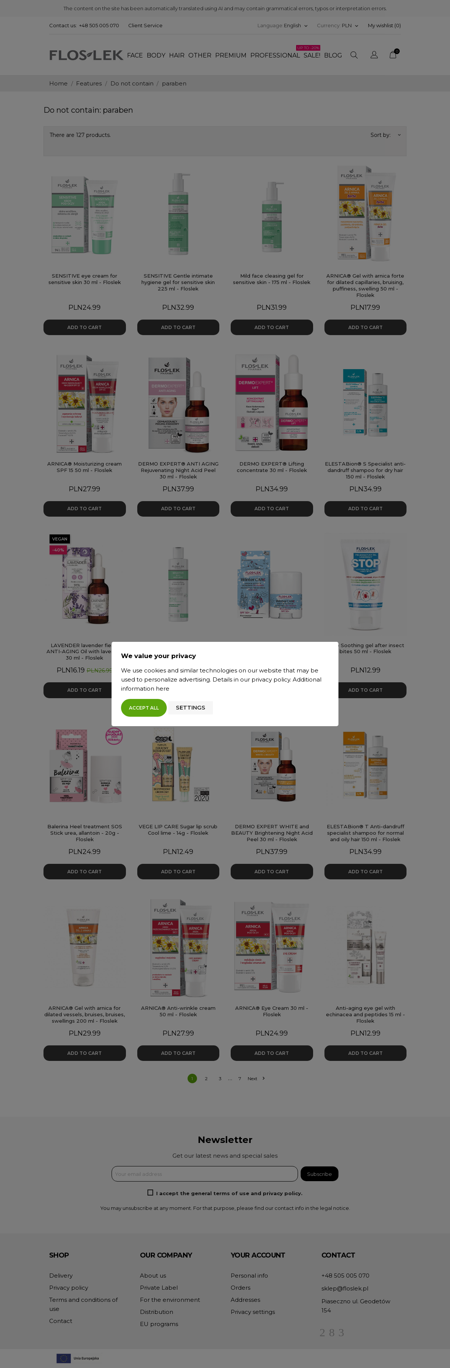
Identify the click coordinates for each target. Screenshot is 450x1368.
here (162, 688)
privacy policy (270, 679)
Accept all (144, 708)
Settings (190, 707)
